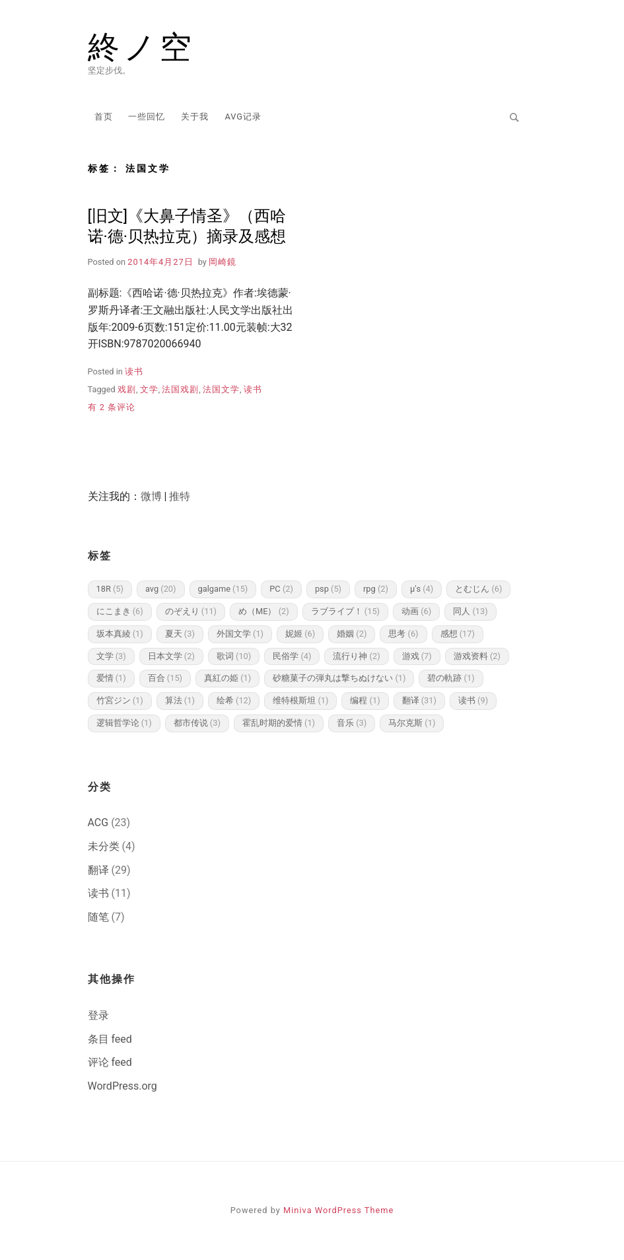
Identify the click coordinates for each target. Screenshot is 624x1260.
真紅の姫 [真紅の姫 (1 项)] (227, 678)
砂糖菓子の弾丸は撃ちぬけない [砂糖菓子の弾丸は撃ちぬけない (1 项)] (339, 678)
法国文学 (221, 389)
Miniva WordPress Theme (338, 1210)
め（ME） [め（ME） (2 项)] (263, 611)
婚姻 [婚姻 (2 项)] (351, 634)
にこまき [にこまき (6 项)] (119, 611)
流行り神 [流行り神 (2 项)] (356, 656)
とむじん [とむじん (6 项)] (478, 589)
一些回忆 (146, 117)
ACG (98, 822)
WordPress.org (122, 1086)
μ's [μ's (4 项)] (421, 589)
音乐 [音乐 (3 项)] (351, 723)
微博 (151, 496)
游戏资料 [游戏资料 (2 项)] (477, 656)
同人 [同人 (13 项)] (470, 611)
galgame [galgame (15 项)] (223, 589)
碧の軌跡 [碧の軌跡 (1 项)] (450, 678)
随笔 (98, 917)
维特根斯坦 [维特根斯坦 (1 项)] (300, 700)
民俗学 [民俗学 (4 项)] (292, 656)
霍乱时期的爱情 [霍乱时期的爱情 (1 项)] (278, 723)
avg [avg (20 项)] (160, 589)
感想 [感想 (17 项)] (457, 634)
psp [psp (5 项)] (328, 589)
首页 (103, 117)
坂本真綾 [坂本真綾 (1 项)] (119, 634)
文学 (149, 389)
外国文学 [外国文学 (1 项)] (240, 634)
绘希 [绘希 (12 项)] (234, 700)
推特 (179, 496)
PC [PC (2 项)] (281, 589)
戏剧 (127, 389)
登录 (98, 1015)
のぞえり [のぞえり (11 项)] (191, 611)
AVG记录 (243, 117)
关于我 (195, 117)
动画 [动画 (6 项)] (416, 611)
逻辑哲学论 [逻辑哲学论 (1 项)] (124, 723)
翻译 (98, 870)
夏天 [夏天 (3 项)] (180, 634)
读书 (134, 371)
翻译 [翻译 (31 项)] (419, 700)
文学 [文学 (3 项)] (111, 656)
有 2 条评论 (112, 407)
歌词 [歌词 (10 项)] (234, 656)
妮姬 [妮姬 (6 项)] (300, 634)
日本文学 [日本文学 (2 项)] (171, 656)
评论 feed (110, 1062)
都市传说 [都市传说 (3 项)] (197, 723)
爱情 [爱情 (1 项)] (111, 678)
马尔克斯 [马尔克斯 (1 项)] (411, 723)
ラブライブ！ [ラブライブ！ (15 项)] (345, 611)
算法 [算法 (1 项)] (180, 700)
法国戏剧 (180, 389)
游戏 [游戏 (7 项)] (417, 656)
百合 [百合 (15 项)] (165, 678)
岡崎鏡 (222, 262)
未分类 (104, 846)
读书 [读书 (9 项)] (473, 700)
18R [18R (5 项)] (109, 589)
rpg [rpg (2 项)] (375, 589)
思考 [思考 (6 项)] (403, 634)
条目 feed (110, 1039)
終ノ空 (141, 47)
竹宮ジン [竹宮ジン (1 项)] (119, 700)
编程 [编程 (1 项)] (365, 700)
